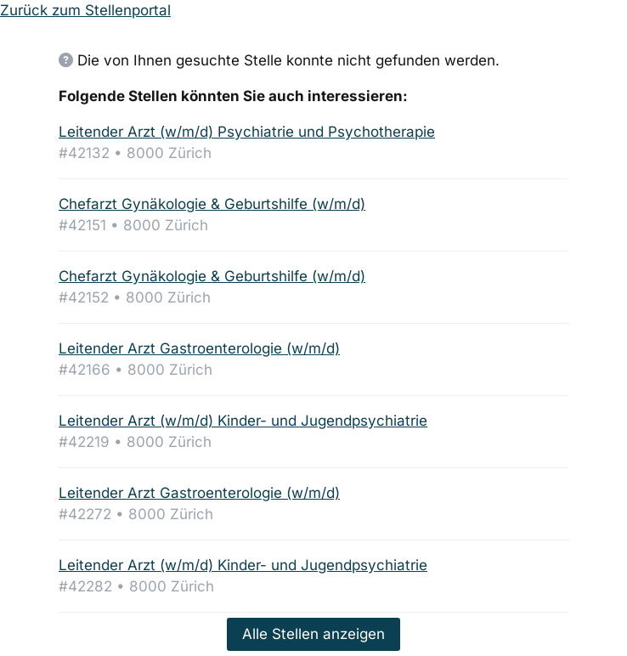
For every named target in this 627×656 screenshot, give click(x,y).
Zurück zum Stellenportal (85, 10)
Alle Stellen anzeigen (313, 633)
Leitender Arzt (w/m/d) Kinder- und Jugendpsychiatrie (243, 420)
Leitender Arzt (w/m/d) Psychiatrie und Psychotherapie (247, 131)
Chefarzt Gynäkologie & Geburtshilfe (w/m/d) (212, 203)
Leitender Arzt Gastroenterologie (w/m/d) (199, 348)
